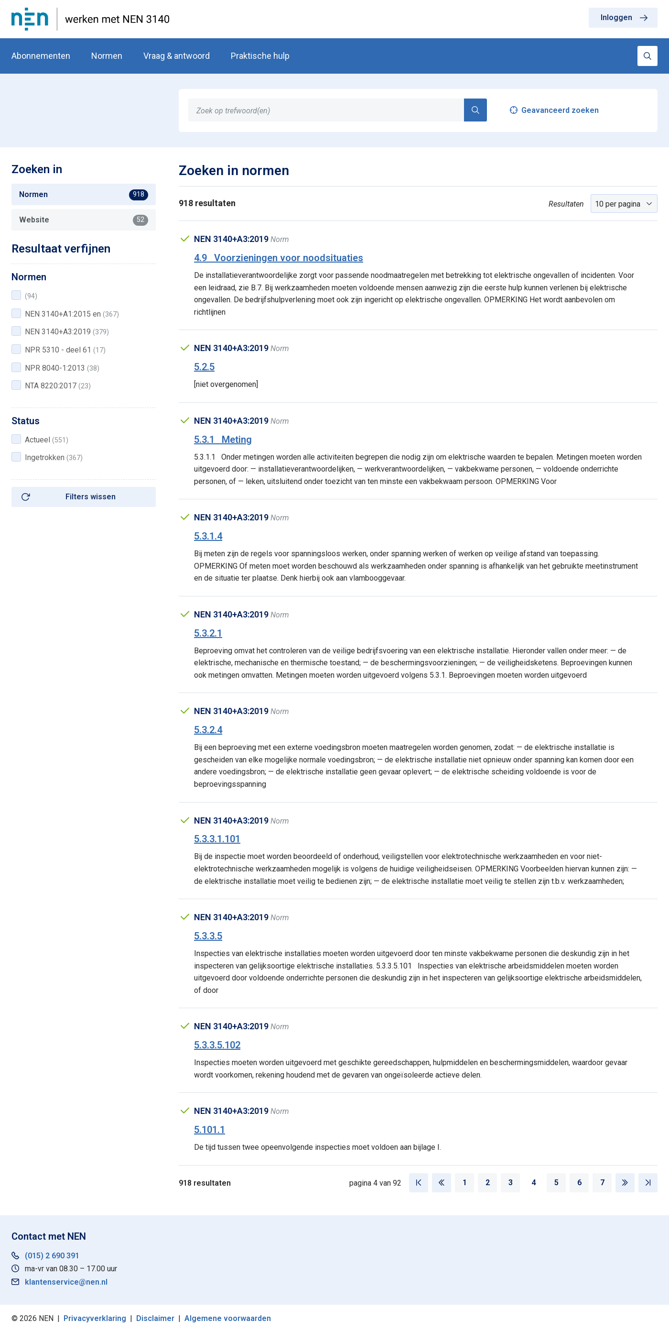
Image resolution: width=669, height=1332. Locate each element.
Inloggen (616, 17)
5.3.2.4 (208, 730)
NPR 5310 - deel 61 (65, 349)
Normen (106, 56)
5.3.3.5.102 (217, 1045)
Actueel (46, 439)
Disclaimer (155, 1318)
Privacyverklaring (95, 1318)
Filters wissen (90, 496)
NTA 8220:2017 (58, 385)
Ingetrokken (54, 457)
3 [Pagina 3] (510, 1182)
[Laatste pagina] (648, 1182)
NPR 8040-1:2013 (62, 368)
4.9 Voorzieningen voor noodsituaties (278, 258)
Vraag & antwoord (176, 56)
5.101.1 (209, 1129)
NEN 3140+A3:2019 (67, 331)
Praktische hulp (260, 56)
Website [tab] (83, 220)
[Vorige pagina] (441, 1182)
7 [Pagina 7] (602, 1182)
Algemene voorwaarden (227, 1318)
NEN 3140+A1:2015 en (72, 314)
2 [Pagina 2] (488, 1182)
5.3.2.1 (208, 633)
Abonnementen (40, 56)
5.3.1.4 (208, 536)
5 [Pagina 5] (556, 1182)
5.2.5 (204, 367)
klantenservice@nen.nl (66, 1282)
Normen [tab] (83, 194)
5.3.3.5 (208, 936)
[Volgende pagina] (625, 1182)
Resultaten (566, 204)
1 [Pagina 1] (465, 1182)
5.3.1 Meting (223, 439)
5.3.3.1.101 (217, 839)
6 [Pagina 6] (579, 1182)
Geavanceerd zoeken (560, 110)
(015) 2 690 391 (52, 1255)
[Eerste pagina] (418, 1182)
